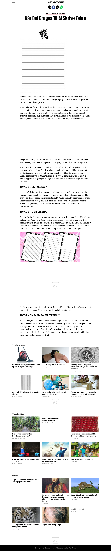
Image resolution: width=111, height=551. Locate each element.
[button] (13, 2)
